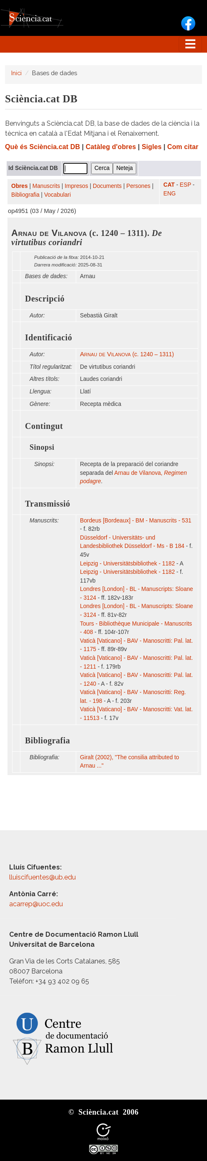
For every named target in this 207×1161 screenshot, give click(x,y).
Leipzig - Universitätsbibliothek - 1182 (127, 563)
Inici (16, 72)
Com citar (183, 146)
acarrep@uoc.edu (36, 904)
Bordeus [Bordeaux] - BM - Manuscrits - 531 (135, 520)
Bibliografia (25, 195)
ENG (169, 193)
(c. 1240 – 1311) (127, 354)
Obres (19, 186)
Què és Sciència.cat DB (42, 146)
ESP (185, 185)
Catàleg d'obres (111, 146)
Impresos (76, 186)
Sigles (152, 146)
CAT (169, 185)
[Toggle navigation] (190, 44)
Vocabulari (57, 195)
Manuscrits (46, 186)
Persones (138, 186)
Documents (107, 186)
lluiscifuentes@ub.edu (43, 877)
